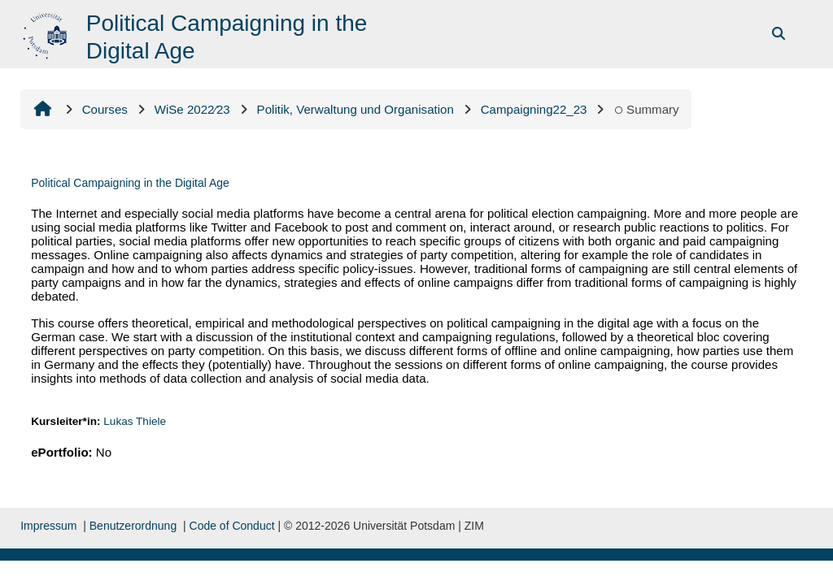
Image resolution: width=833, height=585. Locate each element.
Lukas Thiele (134, 421)
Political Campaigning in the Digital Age (130, 182)
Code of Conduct (232, 525)
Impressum (48, 525)
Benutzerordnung (133, 525)
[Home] (46, 33)
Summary (645, 109)
